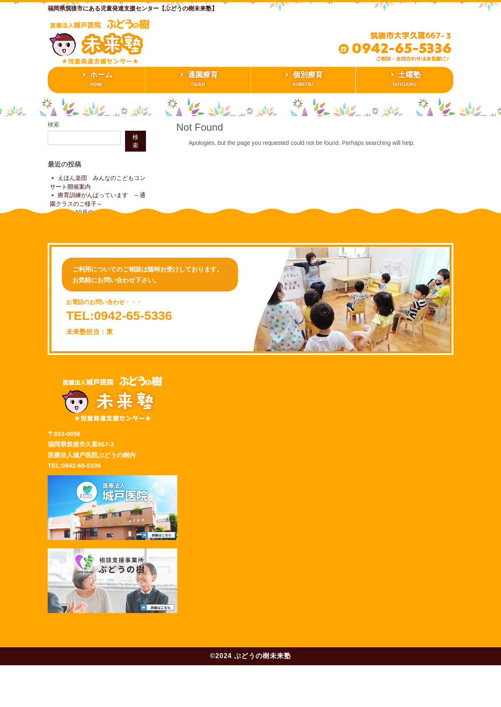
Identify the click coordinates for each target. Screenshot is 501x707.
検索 (53, 124)
